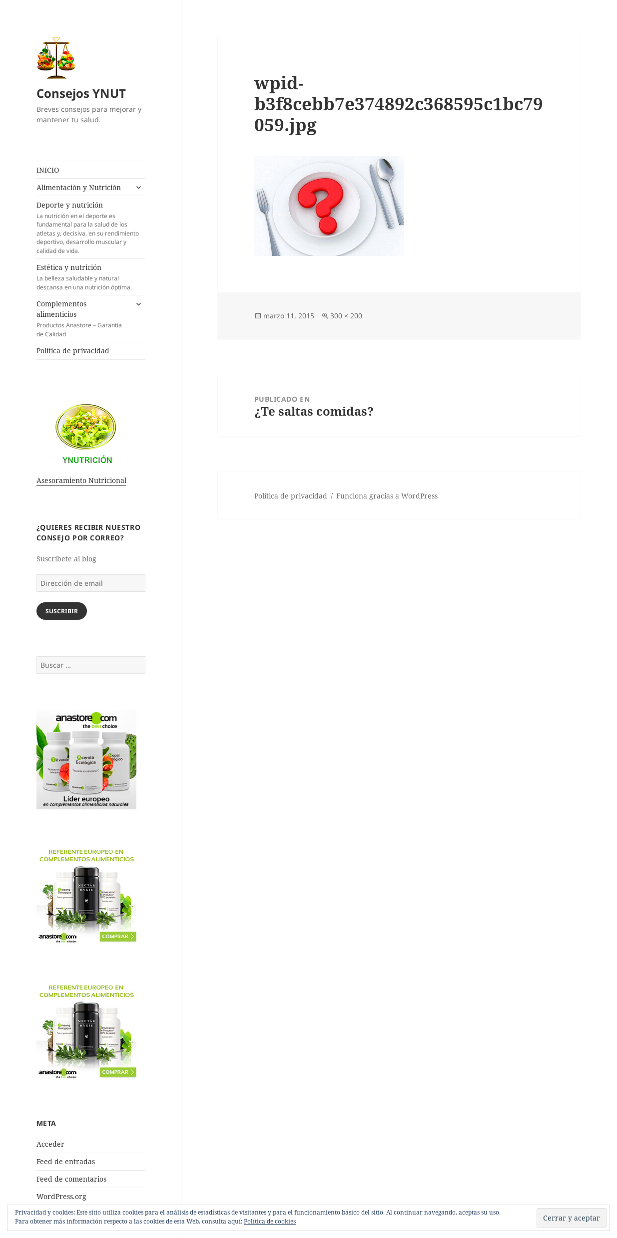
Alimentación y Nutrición (78, 187)
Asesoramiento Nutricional (81, 480)
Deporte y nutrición (90, 227)
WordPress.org (61, 1196)
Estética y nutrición (90, 276)
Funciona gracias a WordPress (387, 495)
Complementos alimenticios (82, 318)
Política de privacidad (72, 350)
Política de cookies (270, 1221)
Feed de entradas (65, 1161)
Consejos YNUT (81, 93)
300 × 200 (346, 315)
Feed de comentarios (71, 1179)
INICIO (47, 170)
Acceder (50, 1144)
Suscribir (61, 611)
